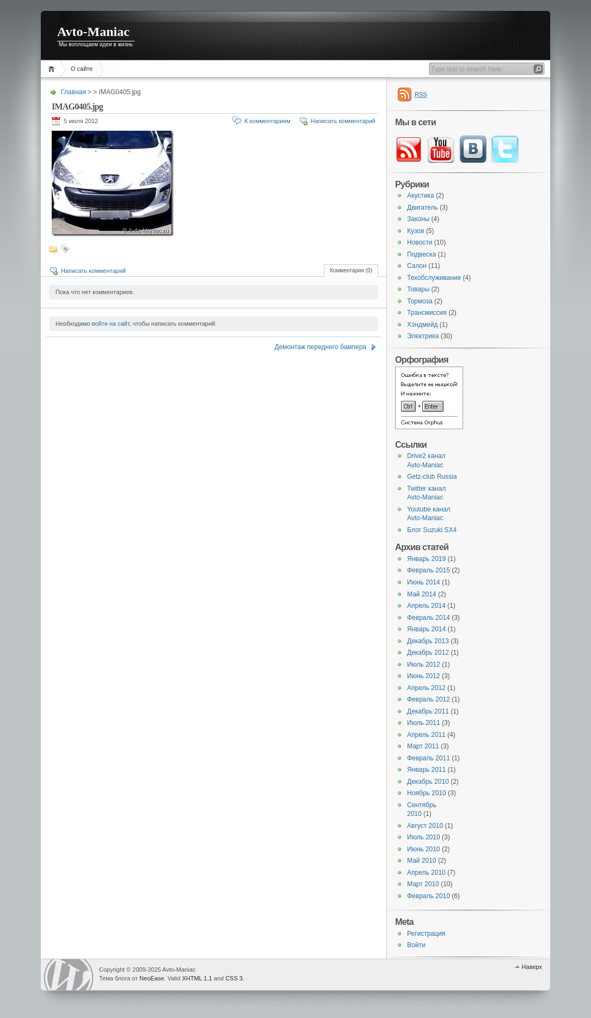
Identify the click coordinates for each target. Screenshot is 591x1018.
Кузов (415, 231)
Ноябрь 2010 (426, 793)
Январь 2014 (426, 629)
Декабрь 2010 (428, 781)
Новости (419, 242)
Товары (418, 289)
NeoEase (151, 978)
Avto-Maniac (93, 32)
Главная (53, 68)
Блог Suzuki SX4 (432, 530)
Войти (416, 945)
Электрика (423, 336)
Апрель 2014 (426, 605)
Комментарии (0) (351, 270)
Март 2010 (423, 884)
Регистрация (426, 933)
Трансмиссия (427, 312)
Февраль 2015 (428, 570)
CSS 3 (234, 978)
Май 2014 (421, 594)
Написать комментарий (343, 121)
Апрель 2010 (426, 872)
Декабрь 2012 (428, 652)
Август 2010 (425, 826)
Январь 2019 (426, 559)
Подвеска (421, 254)
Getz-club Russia (432, 476)
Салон (417, 266)
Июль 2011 (423, 723)
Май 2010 (421, 860)
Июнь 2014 (423, 582)
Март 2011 (423, 746)
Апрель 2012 (426, 688)
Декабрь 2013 (428, 641)
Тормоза (420, 301)
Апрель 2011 (426, 735)
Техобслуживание (434, 278)
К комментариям (267, 121)
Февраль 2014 (428, 617)
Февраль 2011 (428, 758)
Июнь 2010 (423, 849)
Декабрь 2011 (428, 711)
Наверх (532, 967)
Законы (418, 219)
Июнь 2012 (423, 676)
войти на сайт (111, 323)
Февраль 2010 (428, 896)
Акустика (420, 195)
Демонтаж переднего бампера (320, 347)
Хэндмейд (422, 324)
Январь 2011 (426, 769)
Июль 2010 (423, 837)
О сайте (82, 68)
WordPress (69, 974)
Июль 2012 (423, 664)
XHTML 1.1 (197, 978)
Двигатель (422, 207)
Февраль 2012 (428, 699)
